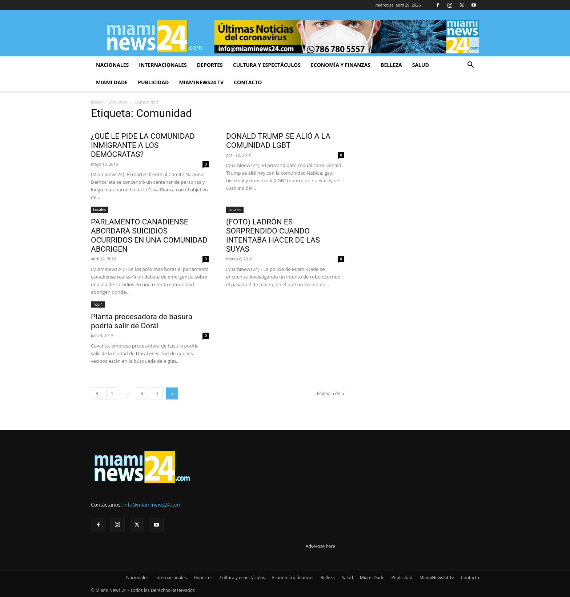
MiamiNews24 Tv (201, 82)
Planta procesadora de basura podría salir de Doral (141, 321)
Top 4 (98, 304)
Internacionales (162, 64)
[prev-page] (97, 393)
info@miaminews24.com (152, 504)
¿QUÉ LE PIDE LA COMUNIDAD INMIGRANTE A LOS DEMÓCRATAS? (143, 145)
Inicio (96, 102)
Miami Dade (112, 82)
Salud (420, 64)
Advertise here (320, 546)
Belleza (391, 64)
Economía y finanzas (340, 64)
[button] (470, 65)
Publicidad (153, 82)
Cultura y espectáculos (267, 64)
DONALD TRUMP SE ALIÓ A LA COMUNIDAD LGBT (278, 141)
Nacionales (112, 64)
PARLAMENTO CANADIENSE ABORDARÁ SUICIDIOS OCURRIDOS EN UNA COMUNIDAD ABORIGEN (149, 235)
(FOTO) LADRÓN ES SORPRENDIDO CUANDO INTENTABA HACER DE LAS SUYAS (273, 235)
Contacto (248, 82)
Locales (99, 209)
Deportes (210, 64)
